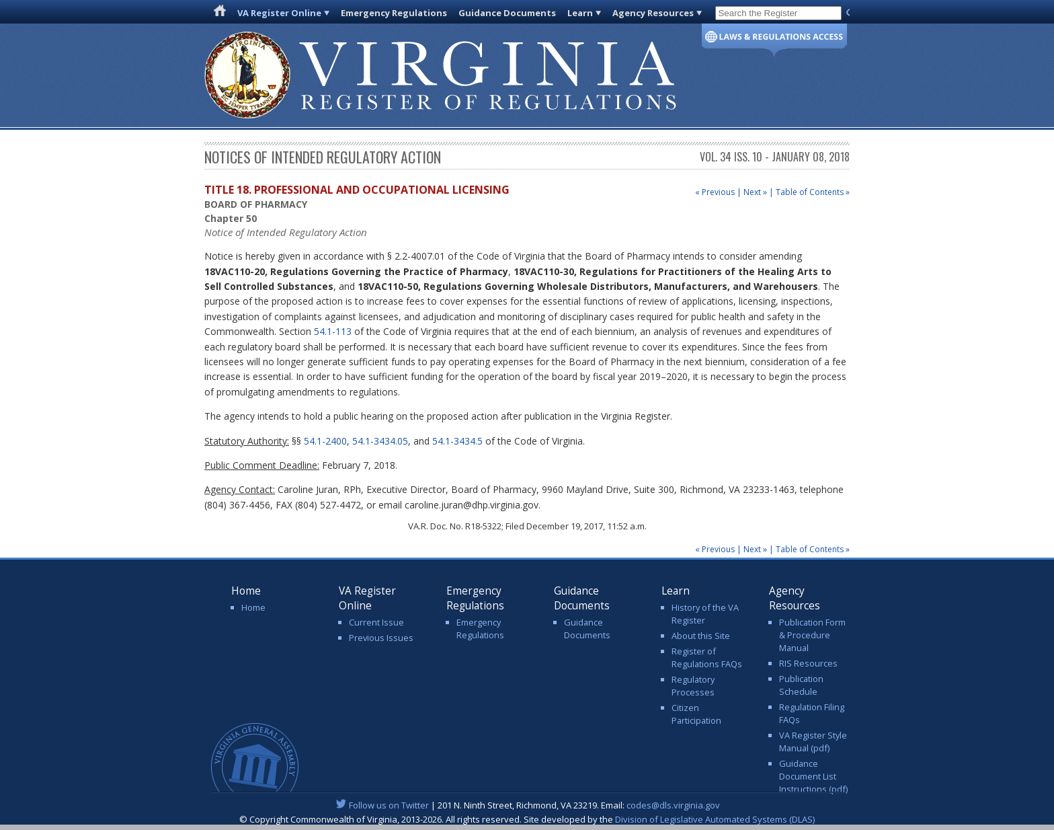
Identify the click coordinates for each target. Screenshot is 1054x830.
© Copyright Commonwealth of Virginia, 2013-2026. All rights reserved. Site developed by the (527, 819)
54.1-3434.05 (380, 441)
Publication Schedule (801, 685)
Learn (580, 13)
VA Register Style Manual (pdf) (813, 741)
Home (253, 607)
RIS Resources (808, 663)
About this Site (701, 636)
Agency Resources (653, 13)
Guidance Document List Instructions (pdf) (813, 776)
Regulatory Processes (693, 685)
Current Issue (376, 622)
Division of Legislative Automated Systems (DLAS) (715, 819)
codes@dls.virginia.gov (673, 805)
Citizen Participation (696, 714)
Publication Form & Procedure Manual (812, 635)
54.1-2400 (325, 441)
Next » (755, 192)
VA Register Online (279, 13)
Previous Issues (381, 638)
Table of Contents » (813, 192)
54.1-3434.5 (457, 441)
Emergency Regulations (394, 13)
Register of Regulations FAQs (707, 657)
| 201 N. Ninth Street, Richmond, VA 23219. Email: (527, 805)
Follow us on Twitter (389, 805)
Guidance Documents (507, 13)
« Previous (715, 192)
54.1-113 (333, 331)
